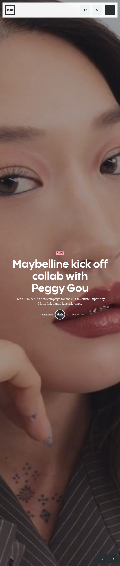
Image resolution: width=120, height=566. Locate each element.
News (60, 253)
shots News (47, 314)
